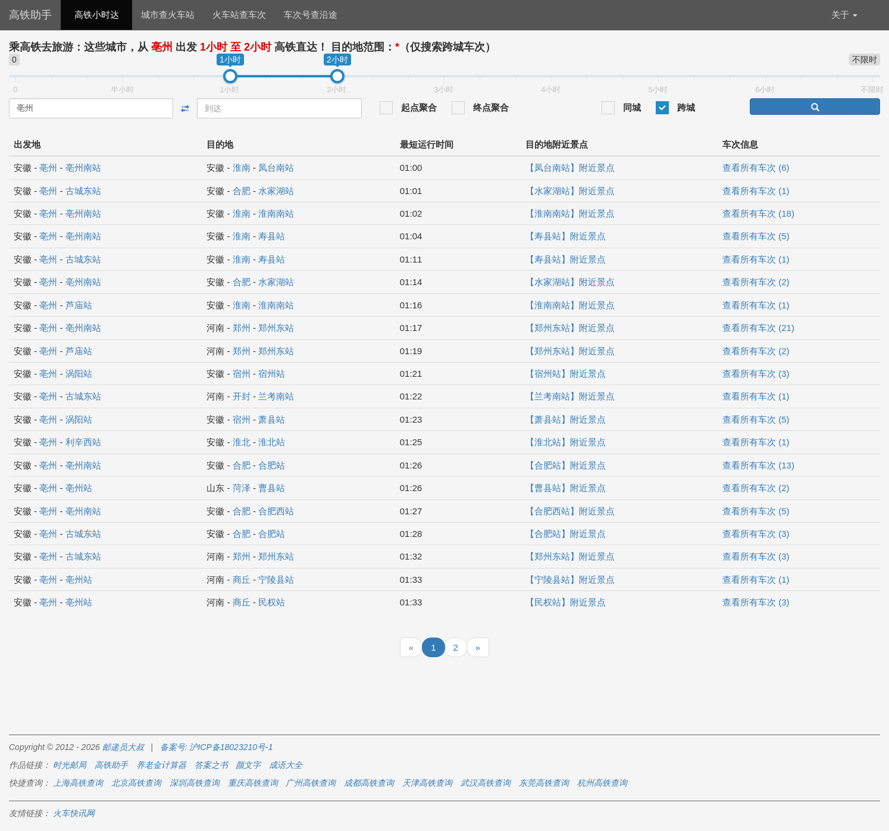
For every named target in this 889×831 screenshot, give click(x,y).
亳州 (48, 168)
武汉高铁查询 (486, 783)
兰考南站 (276, 396)
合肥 (242, 191)
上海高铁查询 (78, 783)
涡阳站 (78, 373)
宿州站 (271, 373)
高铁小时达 (96, 15)
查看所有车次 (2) (756, 282)
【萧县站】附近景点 (565, 419)
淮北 (242, 442)
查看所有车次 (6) (756, 168)
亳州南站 (83, 168)
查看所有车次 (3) (756, 373)
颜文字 (248, 765)
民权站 (271, 602)
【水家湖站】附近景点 (570, 191)
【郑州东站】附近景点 (570, 328)
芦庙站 (78, 305)
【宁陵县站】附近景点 (570, 579)
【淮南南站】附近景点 (570, 213)
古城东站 (83, 191)
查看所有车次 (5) (756, 236)
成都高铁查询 (369, 783)
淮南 (242, 168)
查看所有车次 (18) (758, 213)
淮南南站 (276, 213)
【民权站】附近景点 (565, 602)
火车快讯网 (74, 813)
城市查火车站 (168, 15)
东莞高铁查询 (544, 783)
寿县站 (271, 236)
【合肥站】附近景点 (565, 465)
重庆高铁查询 (253, 783)
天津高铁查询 (427, 783)
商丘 (242, 579)
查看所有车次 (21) (758, 328)
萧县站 (271, 419)
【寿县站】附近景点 (565, 236)
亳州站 (78, 488)
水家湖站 (276, 191)
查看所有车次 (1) (756, 191)
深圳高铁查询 (195, 783)
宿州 (242, 373)
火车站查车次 (239, 15)
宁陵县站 (276, 579)
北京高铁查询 (136, 783)
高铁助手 (30, 15)
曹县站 (271, 488)
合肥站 (271, 465)
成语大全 (285, 765)
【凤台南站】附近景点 (570, 168)
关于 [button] (844, 15)
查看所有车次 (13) (758, 465)
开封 (242, 396)
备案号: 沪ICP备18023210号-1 (216, 747)
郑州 (242, 328)
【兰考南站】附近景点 (570, 396)
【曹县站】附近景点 (565, 488)
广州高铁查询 (311, 783)
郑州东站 (276, 328)
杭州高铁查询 (602, 783)
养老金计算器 (161, 765)
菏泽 (242, 488)
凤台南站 (276, 168)
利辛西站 (83, 442)
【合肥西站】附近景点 (570, 511)
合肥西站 (276, 511)
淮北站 (271, 442)
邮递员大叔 (123, 747)
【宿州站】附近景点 (565, 373)
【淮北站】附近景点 (565, 442)
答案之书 (211, 765)
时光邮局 (69, 765)
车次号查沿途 (310, 15)
